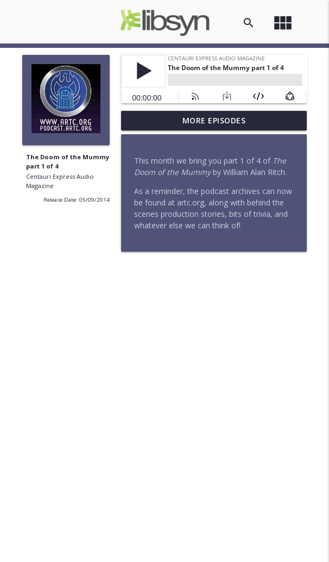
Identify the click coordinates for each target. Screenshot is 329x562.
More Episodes (214, 120)
